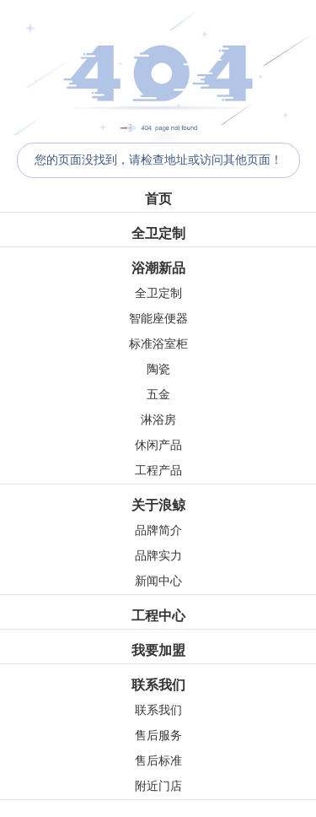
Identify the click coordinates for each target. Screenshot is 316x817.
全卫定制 (158, 233)
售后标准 (158, 761)
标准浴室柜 (158, 344)
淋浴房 (158, 420)
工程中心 (158, 616)
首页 (158, 199)
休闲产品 (158, 445)
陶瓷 (158, 369)
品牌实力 (158, 555)
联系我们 (158, 685)
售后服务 (158, 735)
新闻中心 (158, 581)
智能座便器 (158, 318)
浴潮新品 (158, 268)
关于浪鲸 (158, 505)
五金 (158, 394)
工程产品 (158, 470)
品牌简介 (158, 530)
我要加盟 (158, 650)
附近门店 (158, 786)
